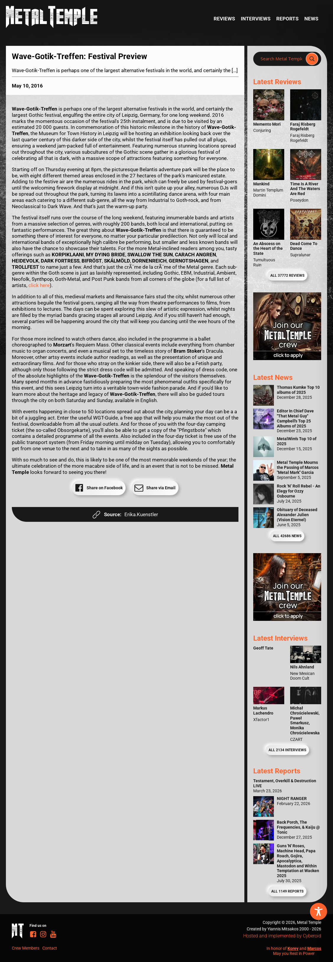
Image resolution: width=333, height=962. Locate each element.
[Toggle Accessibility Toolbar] (318, 911)
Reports (287, 19)
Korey (292, 948)
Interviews (255, 19)
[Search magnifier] (312, 59)
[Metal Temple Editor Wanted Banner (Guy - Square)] (287, 619)
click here (39, 285)
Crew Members (25, 948)
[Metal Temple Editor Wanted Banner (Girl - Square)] (287, 358)
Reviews (224, 19)
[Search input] (281, 59)
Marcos (314, 948)
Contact (49, 948)
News (311, 19)
